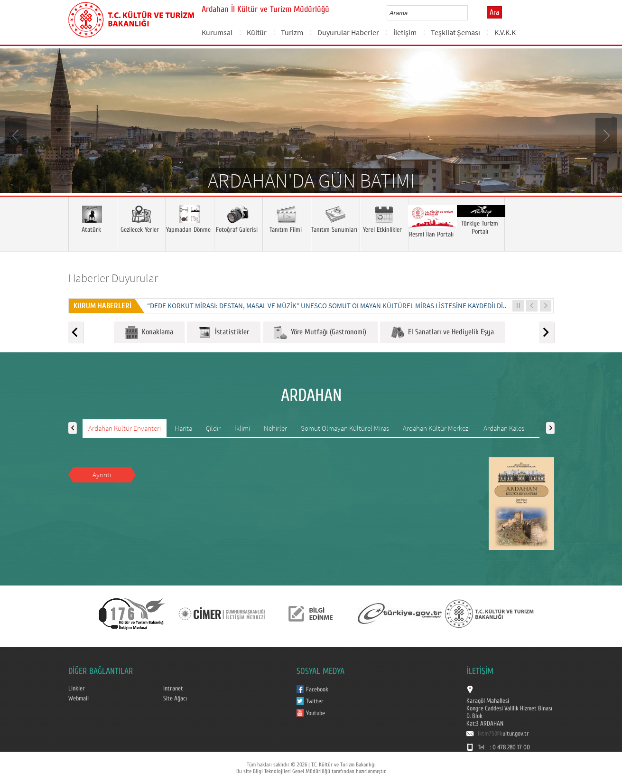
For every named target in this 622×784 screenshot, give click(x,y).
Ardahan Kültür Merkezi (436, 428)
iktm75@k (490, 733)
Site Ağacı (175, 698)
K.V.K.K (505, 32)
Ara (494, 12)
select (470, 13)
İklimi (242, 428)
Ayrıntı (102, 474)
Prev (16, 134)
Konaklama (149, 332)
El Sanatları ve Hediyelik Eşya (442, 332)
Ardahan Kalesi (504, 428)
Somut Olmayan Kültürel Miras (345, 428)
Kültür (257, 32)
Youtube (315, 713)
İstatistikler (223, 332)
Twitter (315, 701)
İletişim (405, 32)
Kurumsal (217, 32)
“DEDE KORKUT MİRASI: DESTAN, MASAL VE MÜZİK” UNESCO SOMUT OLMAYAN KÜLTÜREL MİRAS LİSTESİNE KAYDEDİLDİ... (328, 305)
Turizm (292, 32)
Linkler (76, 688)
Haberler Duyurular (113, 278)
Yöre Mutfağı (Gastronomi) (320, 332)
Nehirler (275, 428)
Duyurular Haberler (348, 32)
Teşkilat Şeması (455, 32)
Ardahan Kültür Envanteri (124, 428)
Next (605, 134)
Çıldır (213, 428)
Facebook (317, 689)
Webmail (78, 698)
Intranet (173, 688)
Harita (183, 428)
